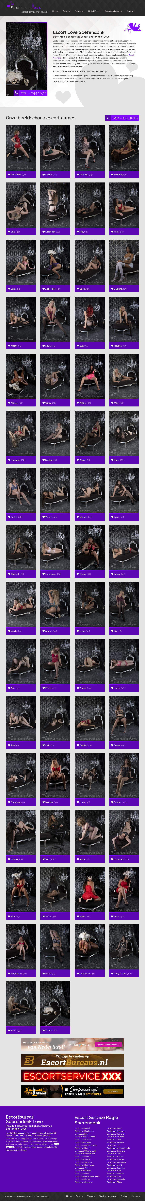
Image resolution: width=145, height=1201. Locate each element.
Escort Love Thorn (114, 1140)
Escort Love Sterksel (83, 1140)
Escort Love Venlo (114, 1171)
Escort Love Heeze (82, 1148)
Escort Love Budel (82, 1134)
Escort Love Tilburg (114, 1182)
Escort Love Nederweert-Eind (87, 1176)
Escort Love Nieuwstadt (116, 1162)
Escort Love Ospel (82, 1168)
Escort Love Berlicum (115, 1174)
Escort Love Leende (83, 1142)
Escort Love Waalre (82, 1159)
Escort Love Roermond (116, 1151)
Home (55, 11)
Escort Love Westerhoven (85, 1154)
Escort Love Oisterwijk (116, 1168)
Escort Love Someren (83, 1162)
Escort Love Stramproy (84, 1182)
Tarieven (67, 11)
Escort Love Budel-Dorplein (86, 1145)
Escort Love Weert (114, 1128)
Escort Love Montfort (115, 1157)
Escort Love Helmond (115, 1134)
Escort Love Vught (114, 1176)
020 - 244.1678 (30, 93)
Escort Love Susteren (115, 1159)
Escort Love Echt (113, 1145)
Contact (131, 11)
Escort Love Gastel (82, 1128)
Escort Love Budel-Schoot (85, 1137)
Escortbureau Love (11, 1196)
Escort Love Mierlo (82, 1174)
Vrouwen (79, 11)
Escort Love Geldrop (83, 1157)
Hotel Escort (94, 11)
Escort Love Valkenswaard (85, 1151)
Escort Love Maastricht (116, 1179)
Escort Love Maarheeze (84, 1131)
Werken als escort (114, 11)
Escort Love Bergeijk (83, 1171)
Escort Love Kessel (114, 1154)
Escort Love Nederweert (84, 1165)
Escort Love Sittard (114, 1165)
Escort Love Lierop (82, 1179)
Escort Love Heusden (115, 1137)
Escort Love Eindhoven (116, 1131)
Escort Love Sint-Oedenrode (118, 1148)
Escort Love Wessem (115, 1142)
